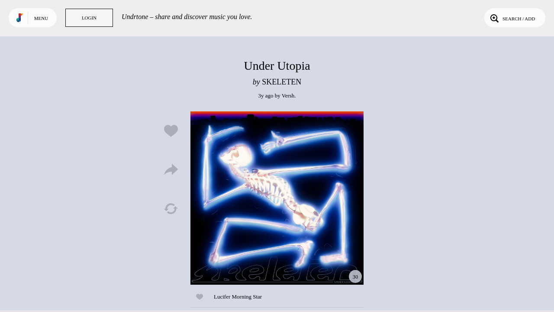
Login (89, 17)
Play (277, 198)
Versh (288, 95)
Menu (41, 18)
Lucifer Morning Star (238, 296)
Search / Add (512, 18)
